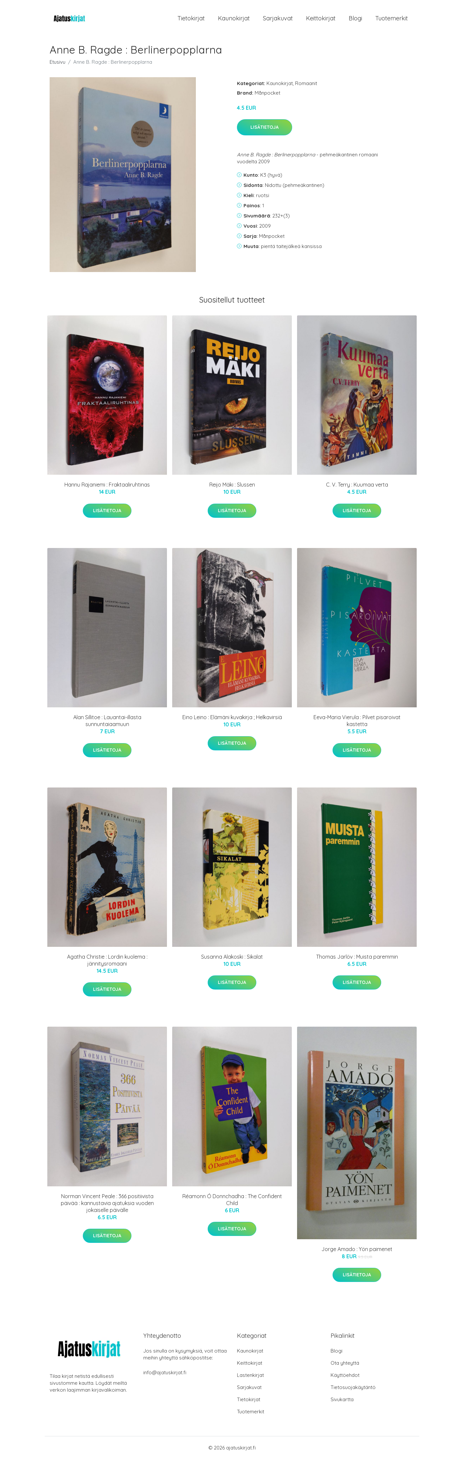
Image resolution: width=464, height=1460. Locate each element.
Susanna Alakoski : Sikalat (232, 957)
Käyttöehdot (345, 1376)
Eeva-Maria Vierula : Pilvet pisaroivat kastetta (357, 722)
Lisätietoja (264, 128)
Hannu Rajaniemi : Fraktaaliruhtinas (107, 486)
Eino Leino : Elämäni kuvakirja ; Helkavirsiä (232, 718)
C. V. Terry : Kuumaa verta (357, 486)
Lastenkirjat (250, 1376)
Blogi (355, 19)
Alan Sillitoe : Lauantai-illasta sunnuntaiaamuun (107, 722)
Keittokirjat (321, 19)
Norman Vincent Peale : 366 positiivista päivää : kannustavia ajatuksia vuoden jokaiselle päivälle (107, 1204)
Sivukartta (342, 1400)
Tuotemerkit (391, 19)
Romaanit (306, 84)
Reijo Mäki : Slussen (232, 486)
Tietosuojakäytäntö (353, 1388)
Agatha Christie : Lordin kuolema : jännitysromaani (107, 961)
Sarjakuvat (278, 19)
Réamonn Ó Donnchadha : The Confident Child (232, 1200)
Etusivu (57, 63)
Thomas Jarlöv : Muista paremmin (357, 957)
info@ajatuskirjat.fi (164, 1373)
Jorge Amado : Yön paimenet (356, 1250)
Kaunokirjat (234, 19)
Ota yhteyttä (345, 1364)
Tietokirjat (191, 19)
